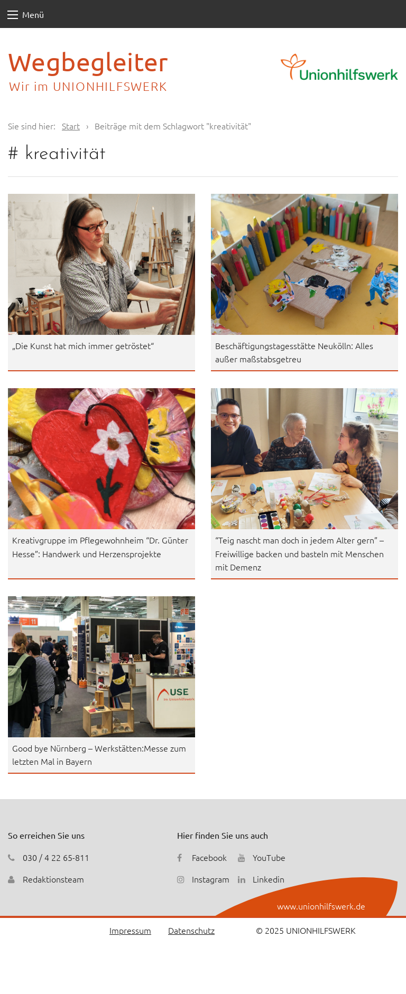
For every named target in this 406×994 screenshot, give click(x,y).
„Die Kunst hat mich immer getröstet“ (83, 345)
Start (71, 126)
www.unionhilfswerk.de (321, 906)
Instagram (210, 879)
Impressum (130, 930)
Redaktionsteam (53, 879)
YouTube (269, 857)
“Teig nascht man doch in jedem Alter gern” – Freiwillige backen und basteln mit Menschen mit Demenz (299, 553)
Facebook (209, 857)
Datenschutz (191, 930)
